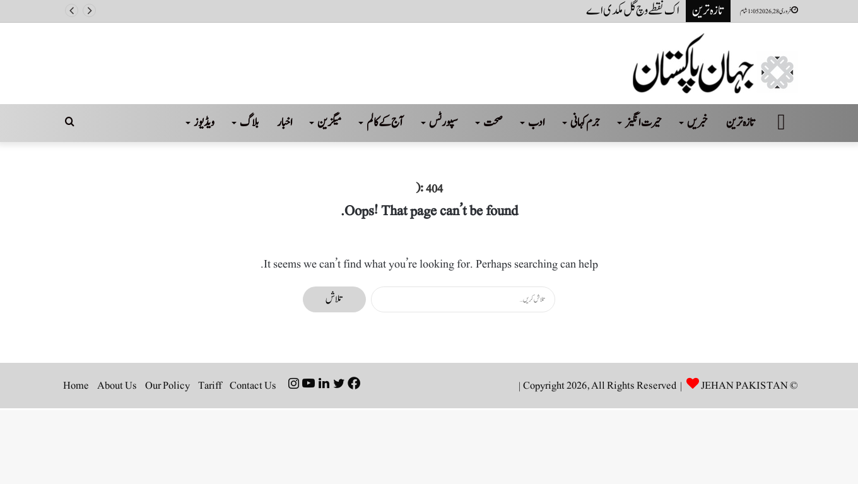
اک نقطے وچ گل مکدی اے (632, 10)
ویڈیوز (204, 123)
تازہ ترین (741, 123)
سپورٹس (443, 123)
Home (76, 385)
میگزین (329, 123)
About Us (117, 385)
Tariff (209, 385)
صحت (493, 123)
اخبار (285, 123)
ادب (536, 123)
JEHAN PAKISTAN (744, 385)
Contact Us (253, 385)
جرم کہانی (585, 123)
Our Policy (167, 385)
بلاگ (249, 123)
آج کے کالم (385, 123)
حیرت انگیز (643, 123)
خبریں (697, 123)
